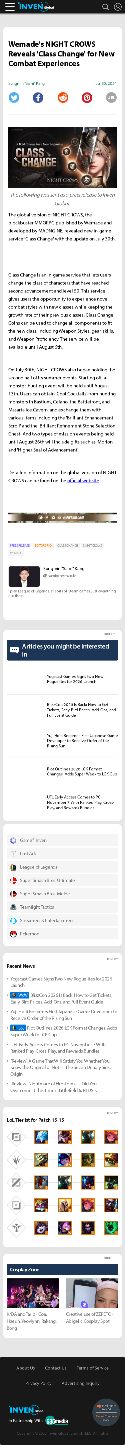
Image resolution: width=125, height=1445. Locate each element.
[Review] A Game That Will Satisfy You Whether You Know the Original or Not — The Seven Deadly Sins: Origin (60, 1067)
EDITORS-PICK (43, 545)
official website (83, 480)
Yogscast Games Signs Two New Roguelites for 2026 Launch (61, 981)
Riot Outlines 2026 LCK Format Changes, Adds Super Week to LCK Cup (63, 1031)
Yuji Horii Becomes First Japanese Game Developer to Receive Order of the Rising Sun (63, 1014)
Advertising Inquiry (81, 1383)
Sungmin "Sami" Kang (64, 568)
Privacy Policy (38, 1383)
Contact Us (56, 1368)
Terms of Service (93, 1368)
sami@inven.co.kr (62, 575)
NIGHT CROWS (92, 545)
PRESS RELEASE (20, 545)
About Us (25, 1368)
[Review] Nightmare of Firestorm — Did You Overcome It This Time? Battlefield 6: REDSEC (54, 1086)
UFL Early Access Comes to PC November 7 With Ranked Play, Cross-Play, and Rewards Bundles (58, 1047)
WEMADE (16, 553)
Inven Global (36, 6)
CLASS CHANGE (67, 545)
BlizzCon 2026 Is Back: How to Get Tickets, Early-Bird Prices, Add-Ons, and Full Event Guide (61, 998)
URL (111, 98)
